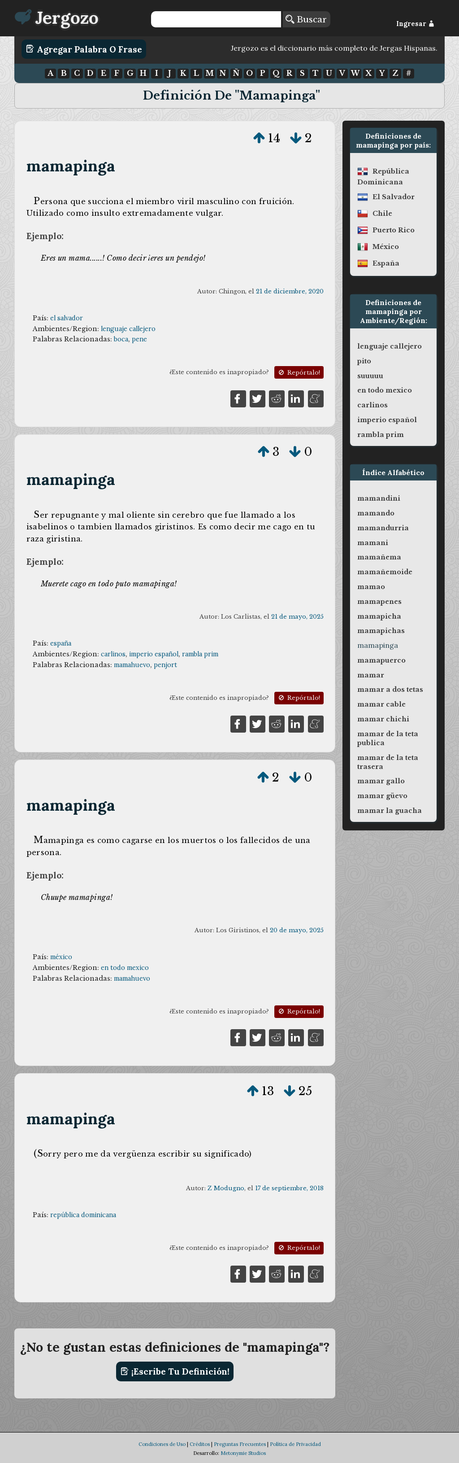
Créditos (200, 1444)
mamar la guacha (389, 811)
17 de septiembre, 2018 (289, 1188)
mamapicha (379, 616)
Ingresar (415, 24)
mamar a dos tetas (390, 690)
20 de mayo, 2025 (297, 930)
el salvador (66, 318)
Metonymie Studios (243, 1453)
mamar (370, 675)
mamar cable (381, 704)
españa (60, 643)
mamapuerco (381, 660)
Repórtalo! (298, 372)
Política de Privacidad (295, 1444)
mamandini (378, 498)
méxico (61, 957)
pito (364, 361)
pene (139, 339)
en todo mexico (125, 968)
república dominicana (83, 1215)
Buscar (306, 19)
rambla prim (200, 654)
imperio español (153, 654)
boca (121, 339)
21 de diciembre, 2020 (290, 291)
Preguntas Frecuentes (240, 1444)
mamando (375, 513)
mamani (372, 543)
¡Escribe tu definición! (175, 1371)
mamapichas (381, 631)
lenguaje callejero (128, 329)
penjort (165, 665)
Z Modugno (226, 1188)
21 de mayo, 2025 (297, 616)
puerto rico (393, 230)
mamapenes (379, 602)
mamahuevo (132, 665)
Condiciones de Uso (162, 1444)
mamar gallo (381, 781)
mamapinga (71, 166)
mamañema (379, 557)
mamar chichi (383, 719)
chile (382, 214)
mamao (371, 587)
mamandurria (383, 528)
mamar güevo (382, 796)
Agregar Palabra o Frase (84, 49)
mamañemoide (384, 572)
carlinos (113, 654)
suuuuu (370, 376)
